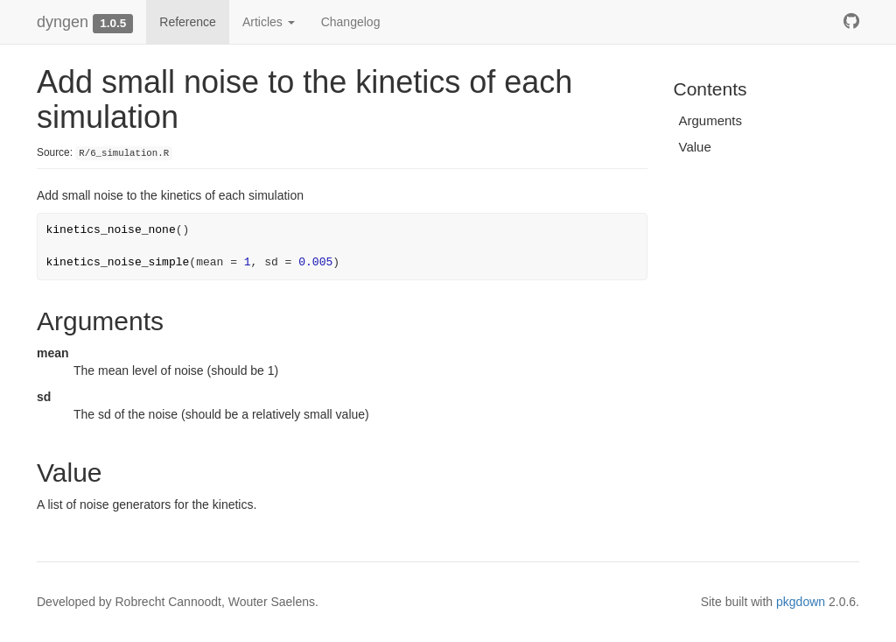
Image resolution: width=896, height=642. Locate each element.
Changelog (351, 22)
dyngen (62, 22)
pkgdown (800, 602)
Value (695, 146)
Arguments (711, 120)
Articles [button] (268, 22)
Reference (187, 22)
